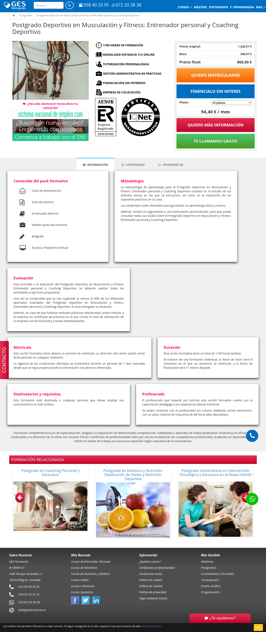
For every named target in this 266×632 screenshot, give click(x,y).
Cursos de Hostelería (84, 568)
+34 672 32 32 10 (28, 594)
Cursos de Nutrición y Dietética (90, 574)
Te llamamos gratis (215, 141)
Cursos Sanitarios (82, 592)
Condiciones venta (150, 574)
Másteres (207, 561)
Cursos (185, 7)
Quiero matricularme (215, 75)
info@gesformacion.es (31, 610)
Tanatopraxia (210, 580)
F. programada (242, 7)
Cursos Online (80, 580)
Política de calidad (150, 586)
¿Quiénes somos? (150, 561)
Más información (151, 626)
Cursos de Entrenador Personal (90, 561)
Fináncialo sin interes (216, 91)
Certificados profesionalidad (157, 568)
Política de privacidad (152, 592)
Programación (210, 592)
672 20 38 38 (126, 5)
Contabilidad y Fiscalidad (217, 574)
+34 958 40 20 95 (28, 586)
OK (258, 627)
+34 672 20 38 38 (29, 602)
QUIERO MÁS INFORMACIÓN (216, 125)
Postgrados (208, 568)
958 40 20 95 (94, 5)
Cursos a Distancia (82, 586)
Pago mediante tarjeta (153, 598)
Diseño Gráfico (211, 586)
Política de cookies (150, 580)
